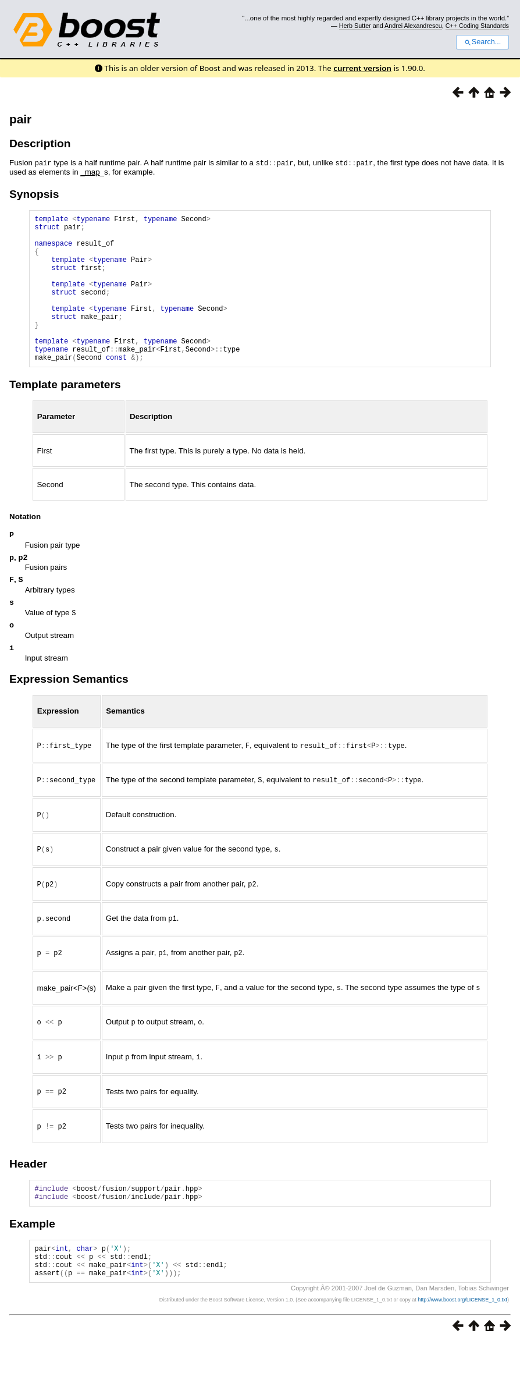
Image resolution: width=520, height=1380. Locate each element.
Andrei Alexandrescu (413, 25)
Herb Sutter (355, 25)
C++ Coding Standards (477, 25)
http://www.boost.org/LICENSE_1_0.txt (462, 1337)
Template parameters (65, 415)
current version (362, 68)
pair (20, 119)
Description (40, 143)
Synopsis (34, 193)
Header (28, 1190)
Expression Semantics (69, 716)
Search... (482, 42)
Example (32, 1254)
